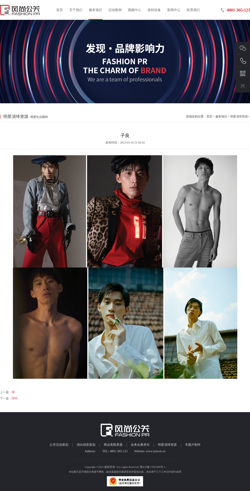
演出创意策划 (86, 444)
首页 (59, 10)
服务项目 (95, 10)
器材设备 (154, 10)
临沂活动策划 (20, 10)
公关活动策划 (59, 444)
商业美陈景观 (113, 444)
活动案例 (115, 10)
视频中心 (134, 10)
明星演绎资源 (239, 116)
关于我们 (75, 10)
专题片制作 (193, 444)
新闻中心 (173, 10)
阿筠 (15, 398)
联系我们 (193, 10)
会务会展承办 (140, 444)
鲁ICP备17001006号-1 (152, 466)
